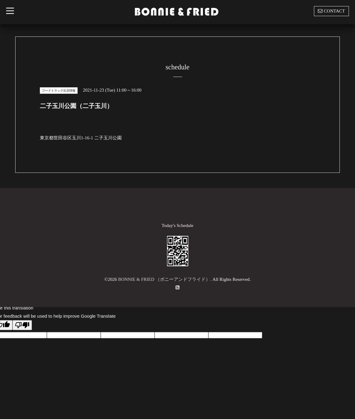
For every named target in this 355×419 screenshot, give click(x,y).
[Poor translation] (22, 325)
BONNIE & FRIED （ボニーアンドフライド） (164, 279)
